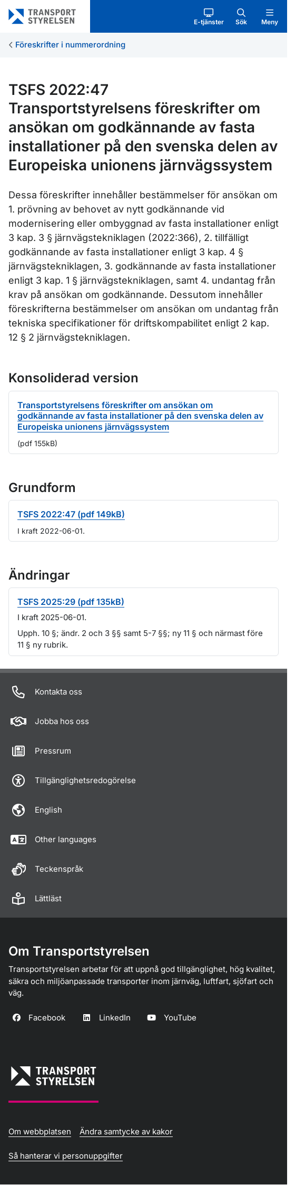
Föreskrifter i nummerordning (70, 45)
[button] (209, 16)
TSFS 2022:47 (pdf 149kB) (71, 514)
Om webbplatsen (39, 1131)
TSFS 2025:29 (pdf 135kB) (70, 601)
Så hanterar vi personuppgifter (65, 1156)
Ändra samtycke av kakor (126, 1131)
